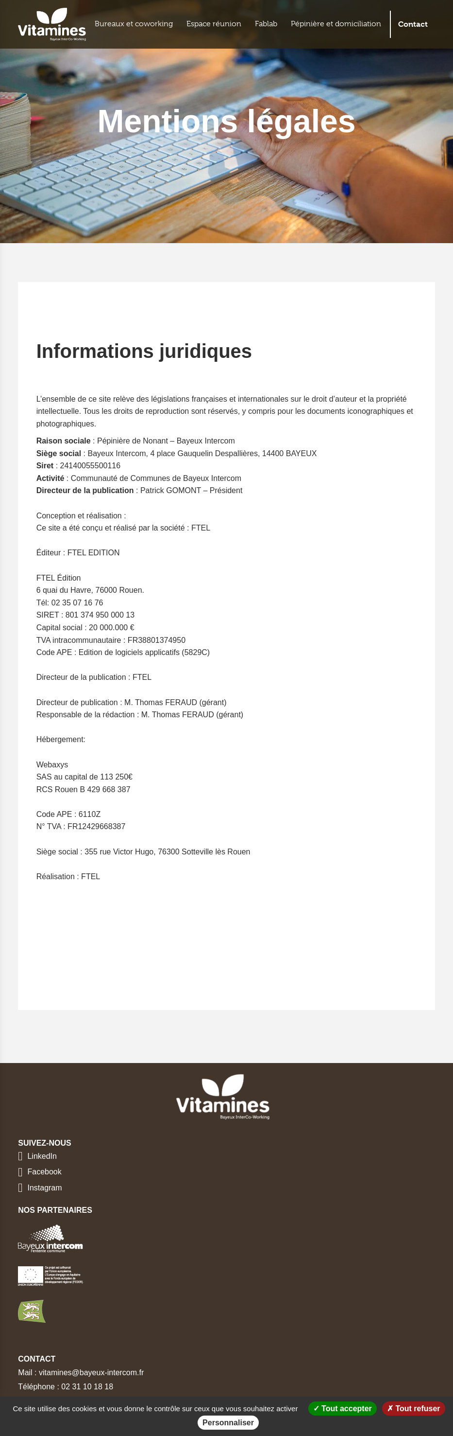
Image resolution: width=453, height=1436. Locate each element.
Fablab (266, 23)
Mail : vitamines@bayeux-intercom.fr (81, 1372)
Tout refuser (413, 1408)
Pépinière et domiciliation (336, 23)
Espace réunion (213, 23)
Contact (413, 24)
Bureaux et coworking (134, 23)
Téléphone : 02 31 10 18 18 (65, 1387)
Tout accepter (342, 1408)
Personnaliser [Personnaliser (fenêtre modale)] (228, 1422)
